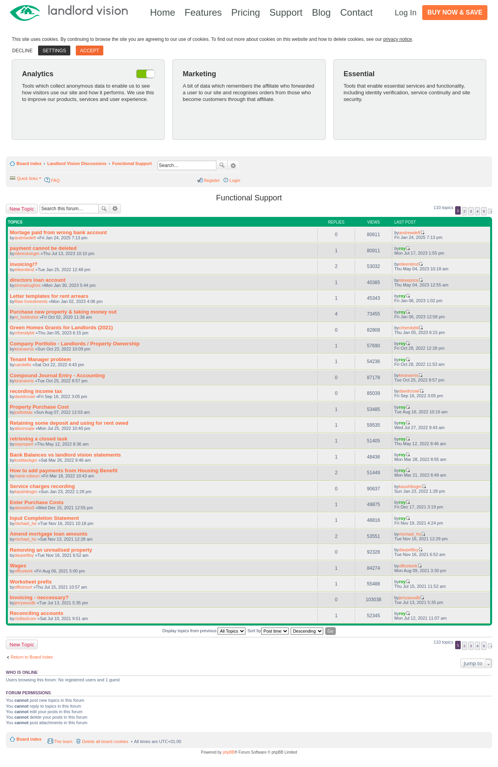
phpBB (228, 752)
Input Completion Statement (44, 518)
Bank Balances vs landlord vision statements (65, 455)
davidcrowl (25, 396)
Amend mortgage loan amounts (49, 534)
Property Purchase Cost (39, 407)
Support (285, 12)
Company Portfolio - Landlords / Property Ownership (74, 344)
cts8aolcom (26, 618)
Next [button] (490, 211)
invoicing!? (23, 264)
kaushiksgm (26, 491)
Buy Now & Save (454, 12)
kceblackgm (26, 460)
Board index (29, 163)
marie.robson (27, 475)
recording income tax (36, 391)
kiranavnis (24, 349)
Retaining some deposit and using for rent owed (69, 423)
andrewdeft (25, 237)
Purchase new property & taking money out (63, 312)
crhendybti (25, 332)
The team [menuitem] (63, 741)
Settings (54, 50)
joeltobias (24, 412)
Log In (406, 12)
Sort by (268, 631)
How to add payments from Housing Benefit (63, 470)
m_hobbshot (26, 317)
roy (402, 248)
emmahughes (28, 285)
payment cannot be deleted (43, 248)
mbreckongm (27, 253)
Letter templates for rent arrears (49, 296)
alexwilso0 (25, 507)
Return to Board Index (32, 657)
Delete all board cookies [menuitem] (105, 741)
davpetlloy (24, 555)
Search (222, 165)
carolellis (23, 364)
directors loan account (37, 280)
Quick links (27, 178)
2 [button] (464, 211)
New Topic (21, 208)
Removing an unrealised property (51, 550)
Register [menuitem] (212, 180)
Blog (321, 12)
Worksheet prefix (31, 582)
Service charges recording (42, 486)
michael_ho (26, 523)
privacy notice (397, 39)
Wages (18, 566)
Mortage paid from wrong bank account (58, 232)
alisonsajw (25, 428)
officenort (23, 587)
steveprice (409, 280)
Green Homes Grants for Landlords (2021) (61, 327)
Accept (89, 50)
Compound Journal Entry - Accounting (57, 375)
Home (162, 12)
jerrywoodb (25, 602)
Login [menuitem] (235, 180)
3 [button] (471, 211)
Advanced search (233, 166)
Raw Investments (31, 301)
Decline (22, 50)
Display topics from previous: (203, 631)
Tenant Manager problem (40, 359)
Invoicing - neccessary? (39, 597)
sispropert (24, 444)
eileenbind (24, 269)
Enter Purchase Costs (37, 502)
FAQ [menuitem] (55, 180)
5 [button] (484, 211)
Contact (356, 12)
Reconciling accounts (36, 613)
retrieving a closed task (39, 439)
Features (203, 12)
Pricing (245, 12)
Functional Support (132, 163)
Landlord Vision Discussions (76, 163)
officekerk (24, 571)
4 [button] (477, 211)
